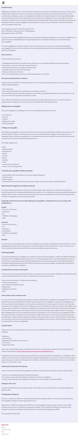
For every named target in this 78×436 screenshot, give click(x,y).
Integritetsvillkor (6, 429)
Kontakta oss (5, 434)
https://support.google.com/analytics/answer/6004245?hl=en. (35, 351)
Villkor (3, 427)
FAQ (3, 431)
